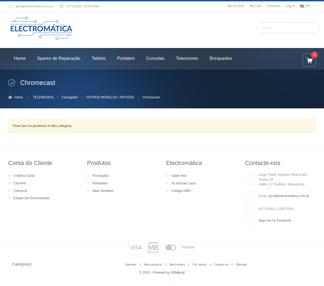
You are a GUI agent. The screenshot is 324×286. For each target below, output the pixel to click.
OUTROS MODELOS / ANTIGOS (110, 97)
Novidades (100, 183)
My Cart (255, 6)
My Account (236, 6)
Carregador (70, 97)
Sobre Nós (179, 176)
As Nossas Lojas (183, 183)
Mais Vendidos (103, 191)
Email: (263, 196)
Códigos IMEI (181, 191)
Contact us (221, 264)
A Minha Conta (24, 176)
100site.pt (178, 272)
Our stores (200, 264)
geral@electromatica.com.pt (34, 6)
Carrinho (20, 183)
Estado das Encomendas (31, 198)
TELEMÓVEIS (43, 97)
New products (153, 264)
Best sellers (177, 264)
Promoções (101, 176)
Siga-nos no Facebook (275, 220)
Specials (130, 264)
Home (18, 97)
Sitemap (241, 264)
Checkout (273, 6)
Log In (290, 6)
